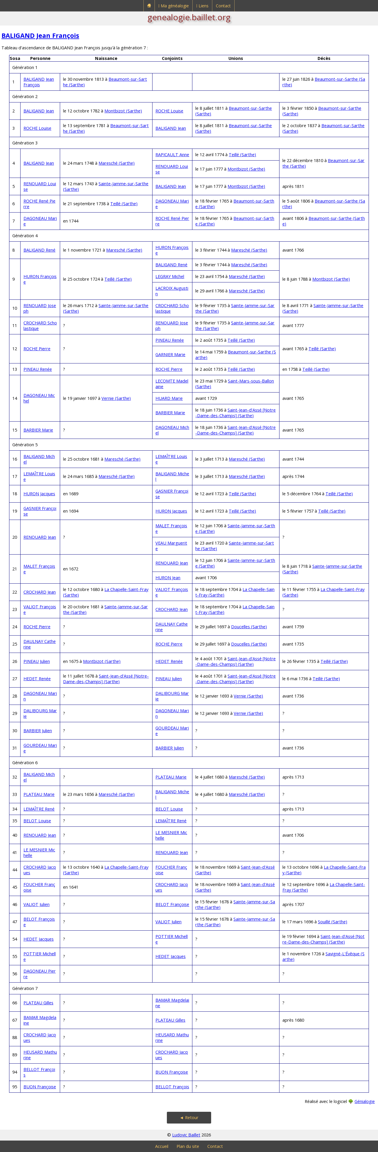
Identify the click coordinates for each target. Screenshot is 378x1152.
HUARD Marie (169, 398)
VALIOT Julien (36, 904)
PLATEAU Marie (171, 777)
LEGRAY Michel (169, 276)
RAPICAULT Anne (172, 154)
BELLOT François (172, 1086)
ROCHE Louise (169, 111)
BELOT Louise (169, 809)
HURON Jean (167, 577)
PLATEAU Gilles (38, 1003)
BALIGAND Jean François (40, 35)
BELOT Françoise (172, 904)
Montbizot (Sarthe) (123, 111)
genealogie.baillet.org (189, 17)
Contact (223, 6)
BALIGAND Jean (38, 111)
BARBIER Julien (37, 730)
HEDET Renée (169, 661)
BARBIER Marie (170, 412)
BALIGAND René (39, 250)
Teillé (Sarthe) (242, 154)
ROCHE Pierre (36, 348)
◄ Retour (188, 1117)
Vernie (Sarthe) (116, 398)
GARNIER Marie (170, 354)
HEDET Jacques (38, 939)
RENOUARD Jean (39, 537)
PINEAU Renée (169, 340)
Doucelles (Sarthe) (249, 626)
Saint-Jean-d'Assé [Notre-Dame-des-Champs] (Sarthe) (235, 412)
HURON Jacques (39, 493)
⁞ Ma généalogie (173, 6)
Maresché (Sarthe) (117, 163)
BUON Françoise (171, 1072)
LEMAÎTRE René (39, 809)
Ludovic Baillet (186, 1135)
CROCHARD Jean (39, 592)
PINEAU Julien (36, 661)
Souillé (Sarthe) (332, 921)
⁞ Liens (202, 6)
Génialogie (365, 1101)
